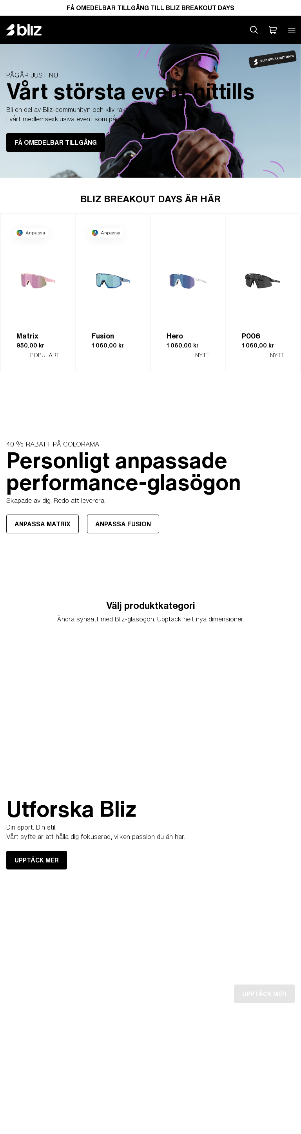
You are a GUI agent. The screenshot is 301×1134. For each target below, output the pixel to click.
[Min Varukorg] (272, 29)
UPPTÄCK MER (37, 860)
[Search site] (254, 29)
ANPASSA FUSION (123, 523)
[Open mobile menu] (291, 29)
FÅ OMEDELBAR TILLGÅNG (56, 142)
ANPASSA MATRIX (43, 523)
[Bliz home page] (29, 30)
